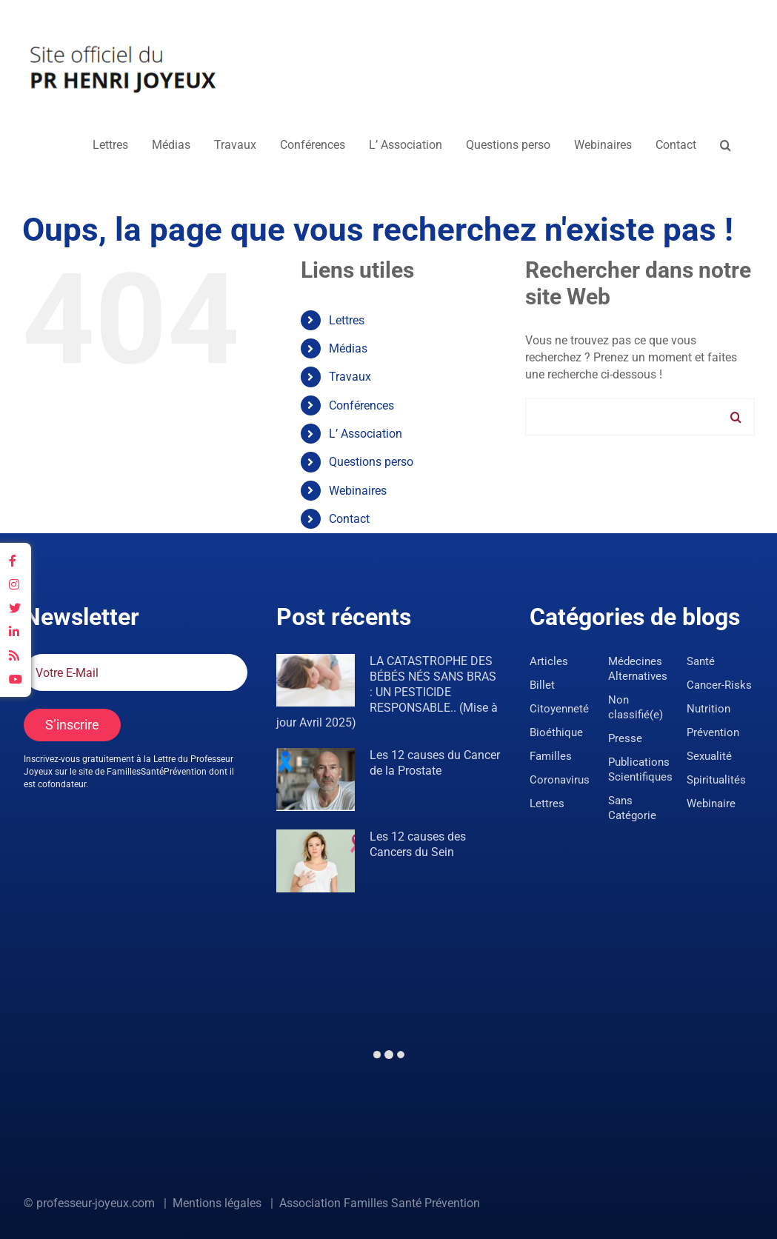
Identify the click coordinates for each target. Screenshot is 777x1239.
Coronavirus (560, 780)
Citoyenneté (559, 708)
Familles (551, 756)
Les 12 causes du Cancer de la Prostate (435, 763)
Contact (349, 519)
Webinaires (358, 491)
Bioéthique (556, 732)
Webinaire (711, 803)
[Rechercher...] (640, 416)
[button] (725, 145)
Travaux (350, 377)
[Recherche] (736, 416)
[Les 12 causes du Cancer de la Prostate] (315, 779)
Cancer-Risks (719, 685)
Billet (542, 685)
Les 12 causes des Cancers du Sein (418, 844)
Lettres (346, 320)
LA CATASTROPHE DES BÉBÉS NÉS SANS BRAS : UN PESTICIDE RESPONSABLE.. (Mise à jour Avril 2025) (387, 691)
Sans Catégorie (632, 808)
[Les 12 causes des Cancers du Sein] (315, 860)
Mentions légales (217, 1203)
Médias (348, 348)
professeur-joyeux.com (95, 1203)
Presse (625, 738)
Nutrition (708, 708)
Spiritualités (716, 780)
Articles (549, 661)
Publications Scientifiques (640, 769)
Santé (701, 661)
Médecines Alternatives (637, 669)
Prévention (713, 732)
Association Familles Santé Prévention (379, 1203)
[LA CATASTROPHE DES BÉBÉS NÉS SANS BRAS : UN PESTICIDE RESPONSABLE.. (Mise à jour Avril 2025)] (315, 680)
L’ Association (365, 434)
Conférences (361, 405)
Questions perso (371, 462)
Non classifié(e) (635, 707)
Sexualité (709, 756)
